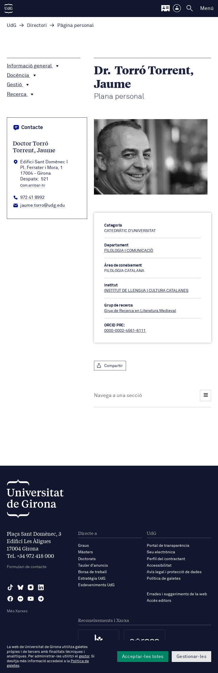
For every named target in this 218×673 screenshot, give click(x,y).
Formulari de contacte (27, 567)
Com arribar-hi (32, 185)
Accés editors (159, 601)
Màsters (85, 552)
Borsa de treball (92, 572)
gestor (84, 656)
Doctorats (87, 559)
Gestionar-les (191, 656)
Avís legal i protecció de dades (174, 572)
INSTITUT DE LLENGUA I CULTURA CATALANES (146, 291)
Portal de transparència (168, 546)
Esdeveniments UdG (96, 585)
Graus (83, 546)
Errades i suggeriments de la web (177, 594)
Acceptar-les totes (143, 656)
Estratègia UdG (92, 579)
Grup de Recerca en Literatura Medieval (140, 311)
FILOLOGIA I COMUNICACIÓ (128, 251)
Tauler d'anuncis (93, 565)
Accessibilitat (159, 565)
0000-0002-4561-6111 (125, 331)
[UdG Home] (8, 8)
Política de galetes (164, 579)
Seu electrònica (161, 552)
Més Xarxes (17, 611)
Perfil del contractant (166, 559)
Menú (206, 8)
